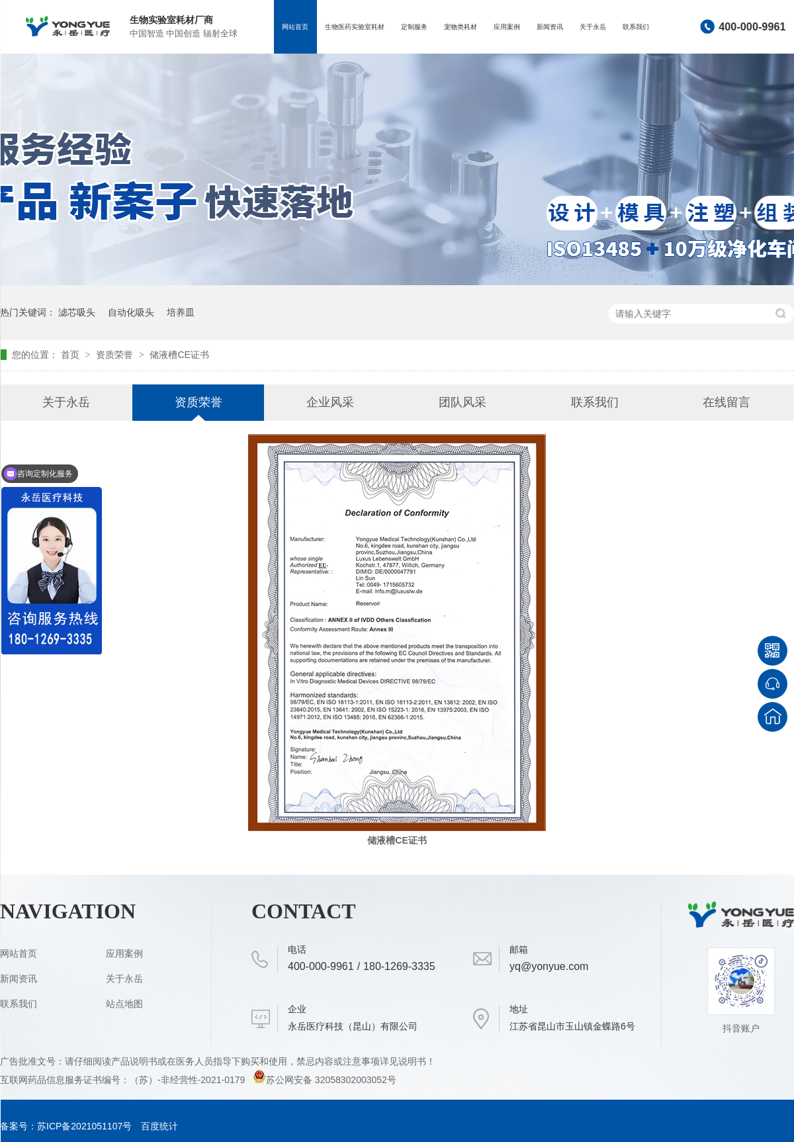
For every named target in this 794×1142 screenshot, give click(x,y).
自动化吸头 (131, 312)
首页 (71, 354)
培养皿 (181, 312)
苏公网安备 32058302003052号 (324, 1080)
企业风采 (330, 402)
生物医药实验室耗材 (354, 26)
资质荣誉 (116, 354)
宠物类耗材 (460, 26)
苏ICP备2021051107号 (84, 1126)
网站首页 (295, 26)
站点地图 (124, 1003)
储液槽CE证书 (179, 354)
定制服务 (414, 26)
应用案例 (507, 26)
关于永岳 (593, 26)
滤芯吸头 (76, 312)
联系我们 (636, 26)
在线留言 (726, 402)
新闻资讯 (550, 26)
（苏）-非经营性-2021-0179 (188, 1080)
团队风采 (462, 402)
